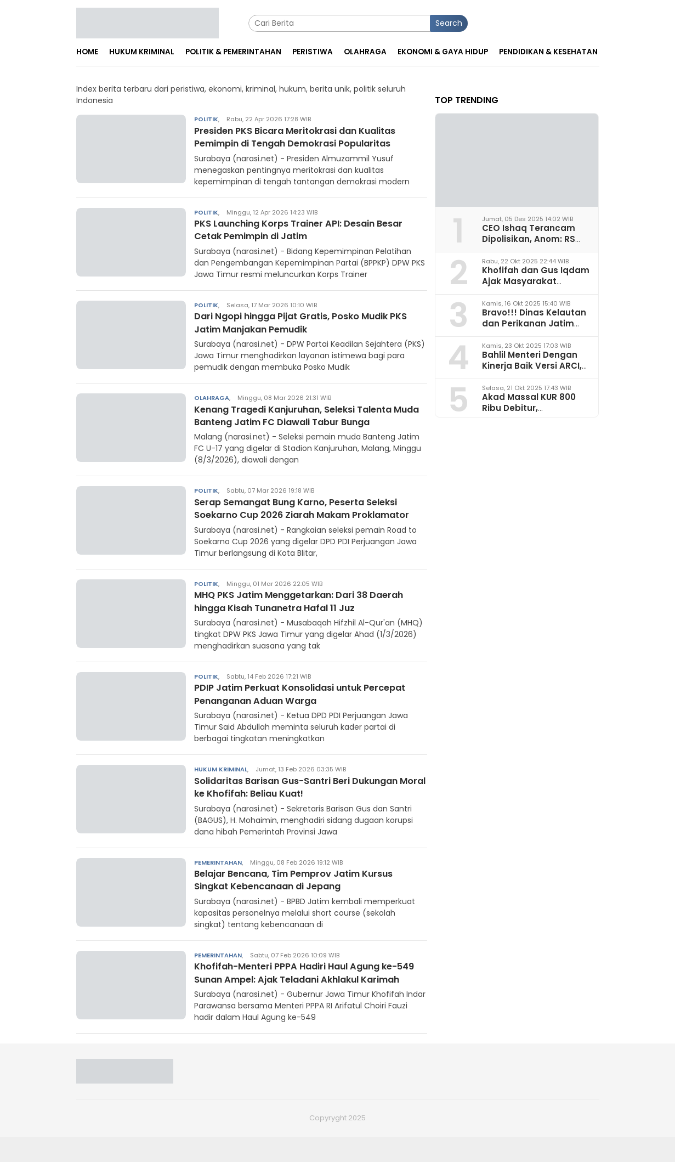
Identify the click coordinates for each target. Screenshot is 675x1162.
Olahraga (211, 397)
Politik (206, 119)
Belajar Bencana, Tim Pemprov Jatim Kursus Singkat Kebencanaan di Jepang (306, 892)
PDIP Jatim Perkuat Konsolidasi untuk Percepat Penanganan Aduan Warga (289, 706)
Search (448, 23)
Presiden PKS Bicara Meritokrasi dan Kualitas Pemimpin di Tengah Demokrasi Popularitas (307, 136)
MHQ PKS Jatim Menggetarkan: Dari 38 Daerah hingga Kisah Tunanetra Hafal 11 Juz (305, 614)
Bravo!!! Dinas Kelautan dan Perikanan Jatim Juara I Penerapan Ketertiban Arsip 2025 (534, 328)
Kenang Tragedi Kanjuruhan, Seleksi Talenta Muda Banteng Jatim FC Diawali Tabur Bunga (310, 415)
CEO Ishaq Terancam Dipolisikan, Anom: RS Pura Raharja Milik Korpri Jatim (535, 244)
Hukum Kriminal (220, 782)
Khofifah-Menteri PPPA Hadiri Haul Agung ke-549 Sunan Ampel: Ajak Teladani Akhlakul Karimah (309, 992)
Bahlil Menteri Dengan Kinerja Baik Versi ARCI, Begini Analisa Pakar (532, 365)
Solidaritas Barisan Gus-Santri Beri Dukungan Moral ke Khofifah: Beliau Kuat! (310, 799)
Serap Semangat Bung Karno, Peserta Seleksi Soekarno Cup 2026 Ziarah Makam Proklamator (308, 514)
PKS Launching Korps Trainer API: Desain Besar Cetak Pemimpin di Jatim (310, 229)
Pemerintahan (218, 875)
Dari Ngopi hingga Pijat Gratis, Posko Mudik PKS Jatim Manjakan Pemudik (304, 322)
